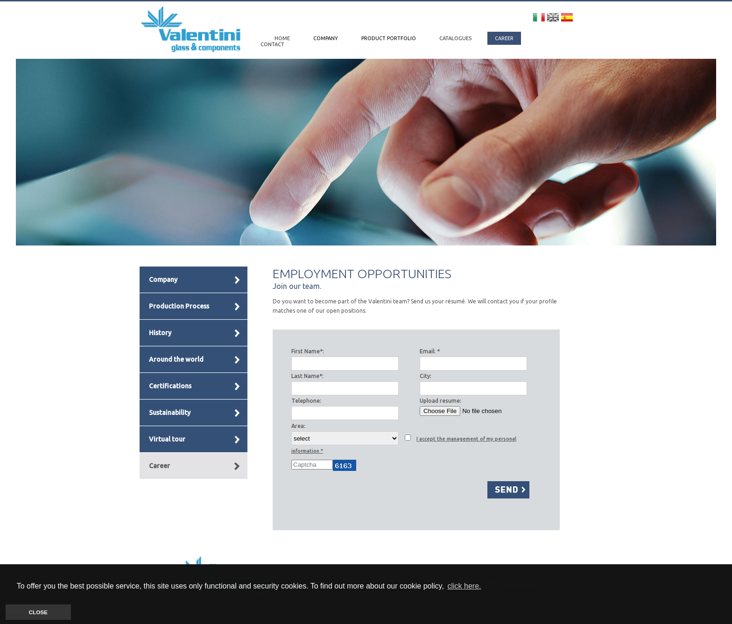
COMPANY (326, 38)
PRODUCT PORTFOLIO (389, 38)
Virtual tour (167, 439)
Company (163, 279)
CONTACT (272, 44)
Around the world (176, 359)
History (160, 333)
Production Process (179, 306)
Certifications (170, 386)
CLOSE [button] (38, 612)
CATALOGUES (456, 38)
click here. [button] (464, 586)
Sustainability (169, 412)
